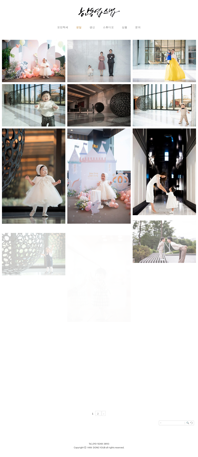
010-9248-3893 (101, 443)
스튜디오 (108, 27)
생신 (92, 27)
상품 (124, 27)
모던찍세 (62, 27)
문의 (138, 27)
